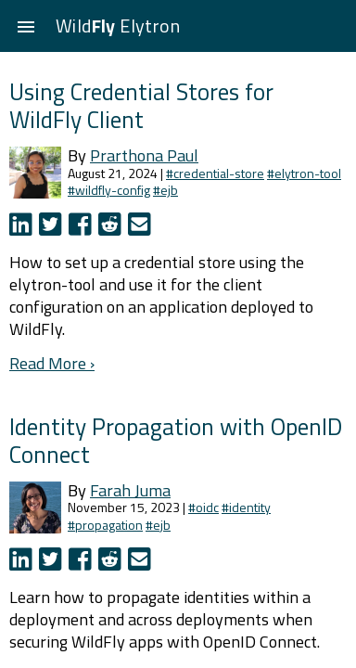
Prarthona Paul (144, 155)
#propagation (105, 524)
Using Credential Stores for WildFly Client (141, 105)
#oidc (203, 507)
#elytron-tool (304, 173)
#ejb (165, 189)
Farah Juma (130, 490)
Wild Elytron (118, 25)
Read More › (52, 363)
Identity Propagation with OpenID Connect (175, 440)
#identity (246, 507)
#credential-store (215, 173)
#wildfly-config (109, 189)
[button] (26, 26)
